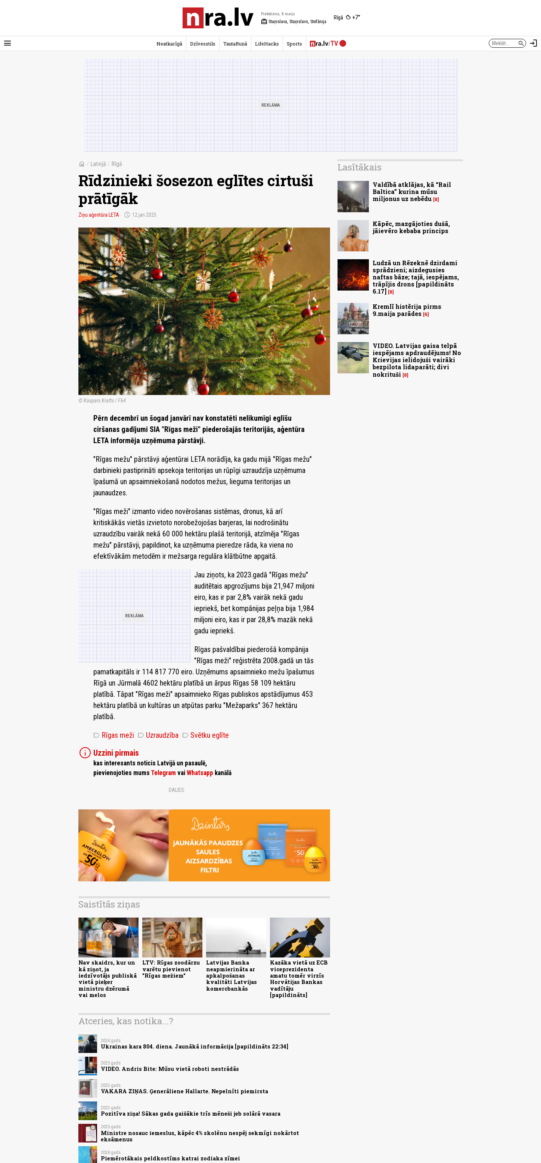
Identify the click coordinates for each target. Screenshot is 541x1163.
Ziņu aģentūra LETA (98, 215)
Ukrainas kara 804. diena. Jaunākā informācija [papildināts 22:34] (194, 1046)
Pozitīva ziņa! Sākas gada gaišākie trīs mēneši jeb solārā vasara (190, 1113)
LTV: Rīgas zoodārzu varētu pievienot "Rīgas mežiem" (171, 969)
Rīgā (116, 163)
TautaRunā (235, 44)
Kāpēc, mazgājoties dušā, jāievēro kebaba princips (411, 227)
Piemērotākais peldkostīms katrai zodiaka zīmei (170, 1158)
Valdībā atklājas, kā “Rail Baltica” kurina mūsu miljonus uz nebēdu (412, 192)
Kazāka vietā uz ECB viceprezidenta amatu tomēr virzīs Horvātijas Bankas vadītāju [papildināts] (299, 978)
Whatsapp (200, 773)
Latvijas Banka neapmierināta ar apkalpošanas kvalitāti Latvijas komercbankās (231, 975)
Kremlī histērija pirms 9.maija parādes (407, 309)
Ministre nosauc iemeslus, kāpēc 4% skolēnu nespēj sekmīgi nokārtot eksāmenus (200, 1136)
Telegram (163, 773)
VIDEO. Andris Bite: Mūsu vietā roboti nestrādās (170, 1068)
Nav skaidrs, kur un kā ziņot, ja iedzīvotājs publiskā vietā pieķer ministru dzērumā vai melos (107, 978)
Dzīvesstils (202, 44)
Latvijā (98, 163)
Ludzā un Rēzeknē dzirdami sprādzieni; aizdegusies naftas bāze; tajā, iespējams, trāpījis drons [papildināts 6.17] (416, 277)
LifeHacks (267, 44)
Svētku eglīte (205, 735)
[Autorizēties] (533, 43)
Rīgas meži (113, 735)
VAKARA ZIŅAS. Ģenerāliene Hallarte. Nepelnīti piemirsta (184, 1091)
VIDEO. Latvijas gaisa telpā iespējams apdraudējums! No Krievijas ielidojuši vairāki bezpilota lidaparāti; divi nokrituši (417, 360)
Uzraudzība (158, 735)
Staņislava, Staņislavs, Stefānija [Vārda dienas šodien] (293, 21)
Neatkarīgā (169, 44)
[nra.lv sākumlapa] (218, 17)
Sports (294, 44)
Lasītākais (360, 167)
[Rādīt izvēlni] (7, 43)
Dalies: (177, 790)
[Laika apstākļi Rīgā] (347, 18)
